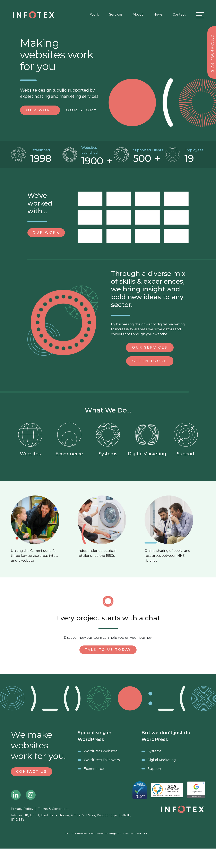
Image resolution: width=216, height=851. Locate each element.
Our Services (149, 347)
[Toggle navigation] (199, 15)
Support (185, 439)
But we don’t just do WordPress (165, 736)
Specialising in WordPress (94, 736)
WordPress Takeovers (102, 760)
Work (94, 14)
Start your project (212, 52)
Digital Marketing (147, 439)
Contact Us (31, 772)
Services (115, 14)
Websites (30, 439)
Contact (179, 14)
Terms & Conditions (53, 809)
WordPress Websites (100, 751)
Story (81, 110)
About (138, 14)
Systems (108, 439)
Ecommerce (69, 439)
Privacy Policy (22, 809)
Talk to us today (108, 650)
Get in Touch (149, 361)
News (157, 14)
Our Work (46, 232)
